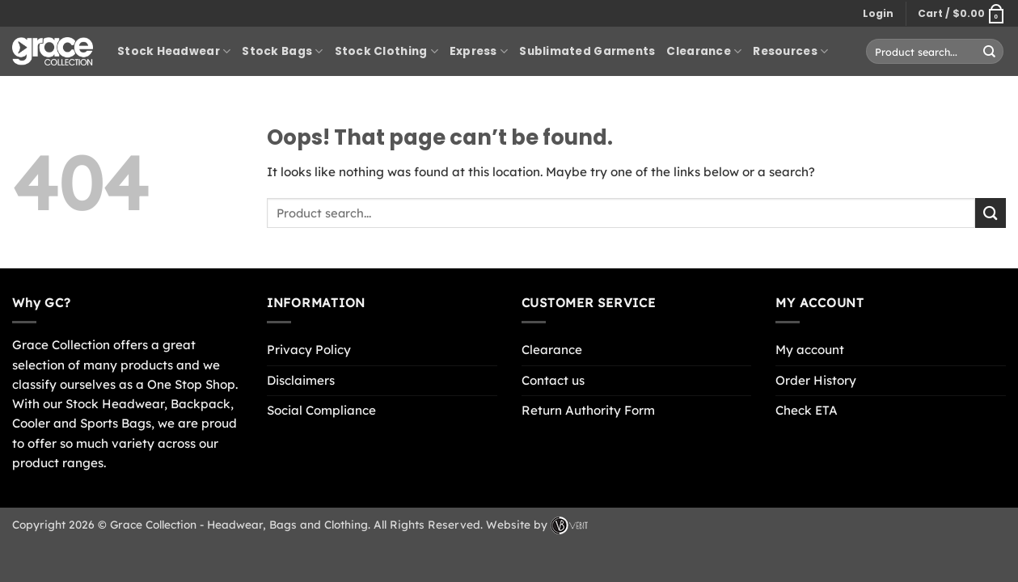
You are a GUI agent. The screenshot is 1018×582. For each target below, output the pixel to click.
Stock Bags (282, 52)
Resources (790, 52)
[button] (878, 13)
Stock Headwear (173, 52)
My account (809, 349)
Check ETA (806, 410)
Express (479, 52)
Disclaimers (301, 380)
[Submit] (990, 51)
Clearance (703, 52)
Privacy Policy (309, 349)
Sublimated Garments (587, 51)
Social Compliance (321, 410)
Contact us (553, 380)
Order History (815, 380)
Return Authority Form (588, 410)
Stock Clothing (386, 52)
